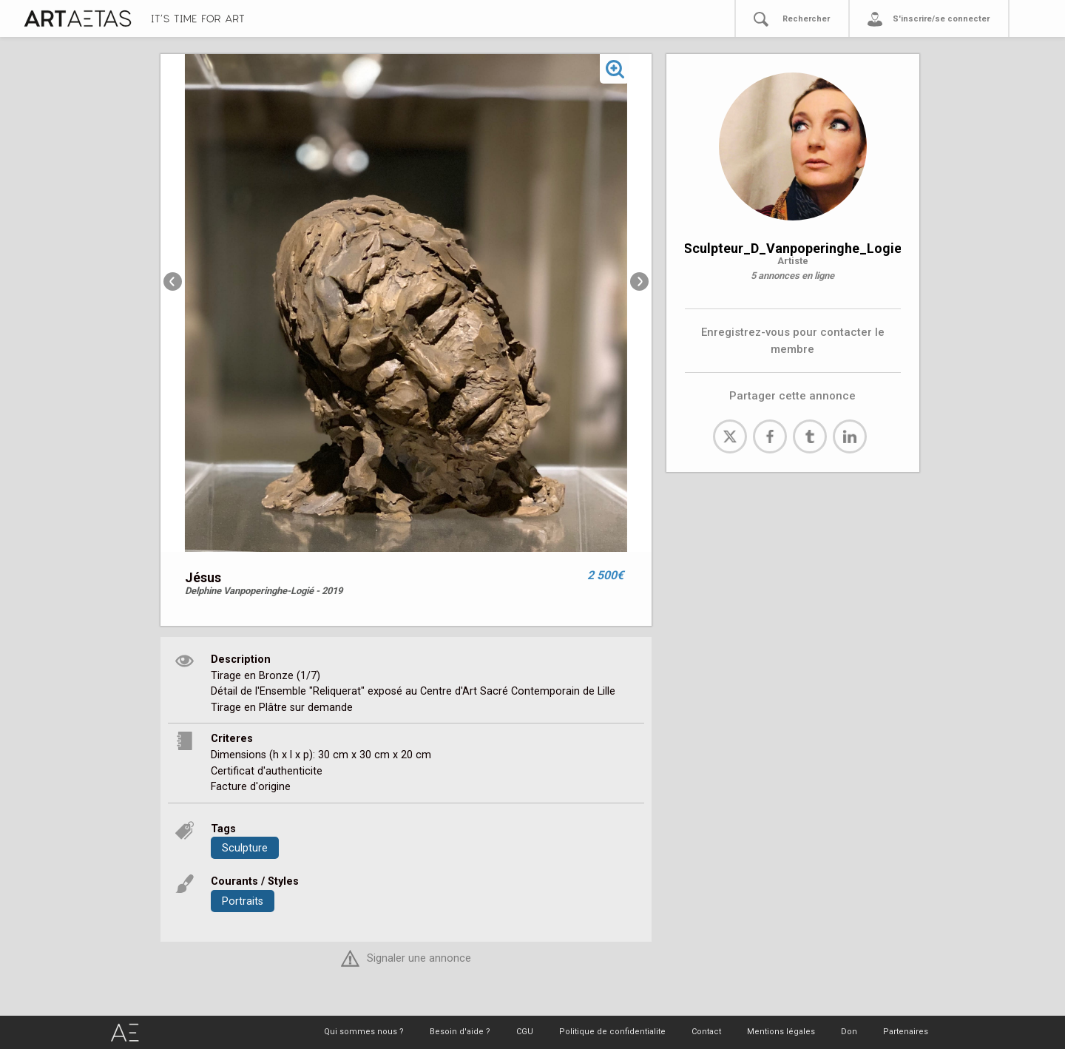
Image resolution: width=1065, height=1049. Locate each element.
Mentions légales (781, 1031)
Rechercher (806, 19)
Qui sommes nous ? (364, 1031)
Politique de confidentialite (612, 1031)
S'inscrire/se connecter (941, 19)
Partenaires (905, 1031)
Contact (706, 1031)
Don (849, 1031)
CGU (524, 1031)
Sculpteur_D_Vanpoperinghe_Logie (792, 248)
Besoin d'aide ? (460, 1031)
